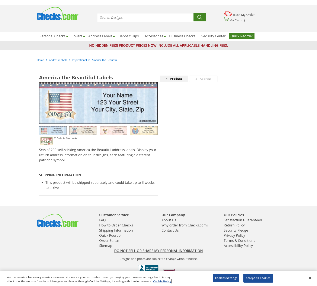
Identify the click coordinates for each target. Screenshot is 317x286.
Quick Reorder (241, 36)
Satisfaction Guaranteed (243, 220)
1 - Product (174, 79)
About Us (168, 220)
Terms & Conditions (239, 240)
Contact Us (170, 230)
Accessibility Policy (238, 245)
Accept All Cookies (258, 278)
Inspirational (79, 60)
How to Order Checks (116, 225)
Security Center (213, 36)
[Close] (310, 278)
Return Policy (234, 225)
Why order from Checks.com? (184, 225)
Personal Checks (52, 36)
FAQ (102, 220)
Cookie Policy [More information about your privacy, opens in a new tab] (162, 281)
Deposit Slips (128, 36)
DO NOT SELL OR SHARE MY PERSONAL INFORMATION (158, 250)
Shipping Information (116, 230)
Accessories (154, 36)
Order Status (109, 240)
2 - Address (203, 79)
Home (40, 60)
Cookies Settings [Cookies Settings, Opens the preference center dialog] (226, 278)
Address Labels (100, 36)
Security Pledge (236, 230)
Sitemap (105, 245)
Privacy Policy (234, 235)
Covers (76, 36)
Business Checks (182, 36)
